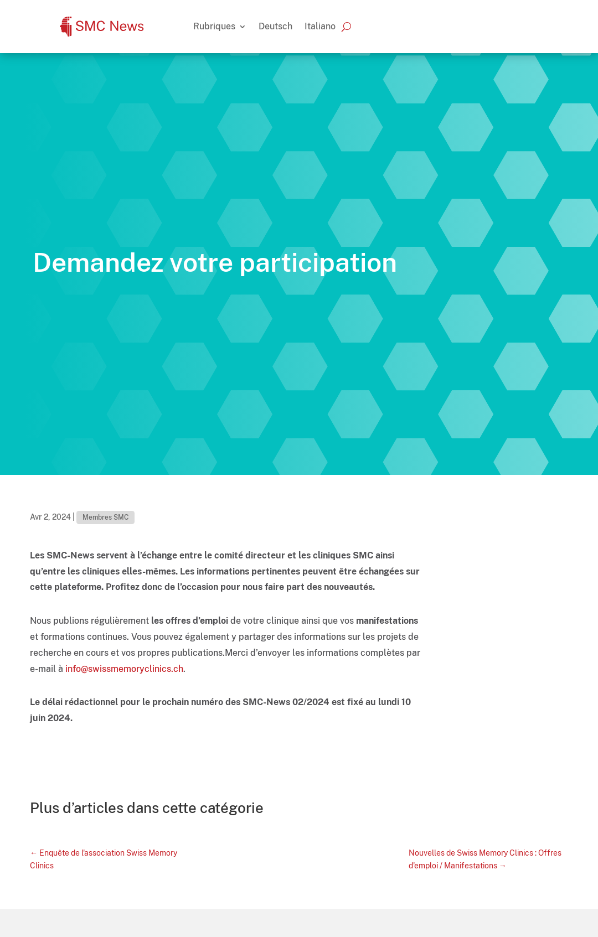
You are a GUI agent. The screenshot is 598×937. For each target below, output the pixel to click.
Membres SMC (105, 517)
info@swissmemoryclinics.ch (124, 669)
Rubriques (214, 26)
